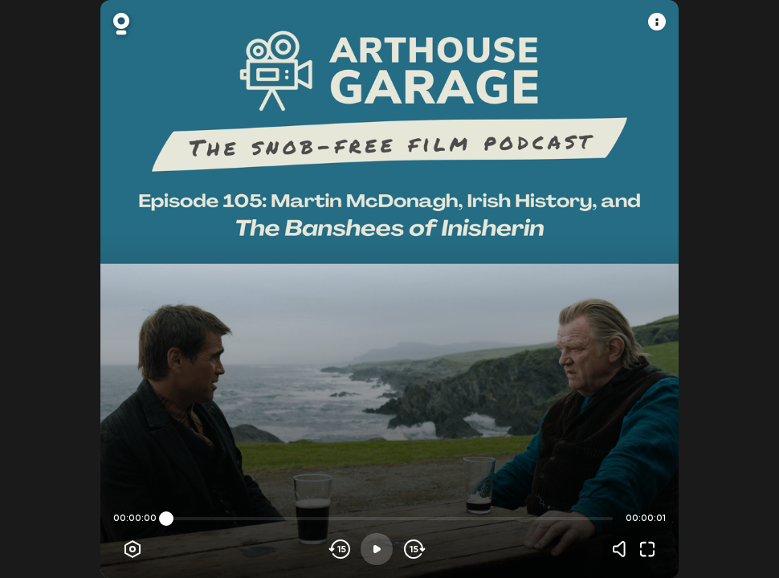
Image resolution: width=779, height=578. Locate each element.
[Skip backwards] (340, 549)
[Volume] (623, 549)
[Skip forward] (413, 549)
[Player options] (132, 549)
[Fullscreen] (647, 549)
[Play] (377, 549)
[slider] (166, 518)
